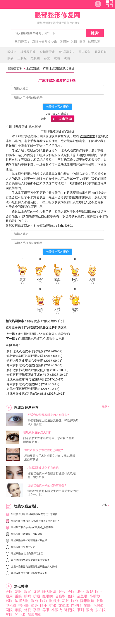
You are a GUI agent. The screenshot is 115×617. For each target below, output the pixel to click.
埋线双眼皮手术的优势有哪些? (46, 485)
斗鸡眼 (98, 605)
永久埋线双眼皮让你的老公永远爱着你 (44, 334)
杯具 (75, 280)
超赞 (75, 310)
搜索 (95, 33)
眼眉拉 (64, 41)
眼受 (80, 591)
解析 (30, 321)
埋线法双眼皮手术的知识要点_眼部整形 (32, 527)
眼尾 (27, 591)
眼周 (9, 596)
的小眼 (20, 614)
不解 (40, 280)
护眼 (36, 596)
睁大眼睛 (49, 591)
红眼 (36, 591)
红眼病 (47, 596)
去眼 (9, 591)
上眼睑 (22, 58)
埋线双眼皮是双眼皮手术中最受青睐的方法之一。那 (53, 492)
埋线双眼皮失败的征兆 (23, 547)
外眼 (27, 610)
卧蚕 (47, 58)
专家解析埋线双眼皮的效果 (25, 365)
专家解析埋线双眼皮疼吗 (23, 384)
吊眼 (18, 610)
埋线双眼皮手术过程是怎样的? (43, 450)
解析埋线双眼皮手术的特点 (25, 351)
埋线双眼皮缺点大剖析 (37, 432)
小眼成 (56, 610)
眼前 (43, 601)
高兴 (40, 310)
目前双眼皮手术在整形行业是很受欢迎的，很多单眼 (51, 475)
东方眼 (100, 610)
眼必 (34, 605)
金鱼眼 (82, 596)
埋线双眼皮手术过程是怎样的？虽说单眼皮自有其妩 (49, 457)
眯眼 (9, 601)
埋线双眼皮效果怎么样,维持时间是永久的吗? (35, 520)
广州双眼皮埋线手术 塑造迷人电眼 (41, 338)
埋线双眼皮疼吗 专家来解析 (25, 379)
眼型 (82, 41)
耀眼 (87, 605)
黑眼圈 (35, 58)
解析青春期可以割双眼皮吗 (25, 356)
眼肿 (98, 591)
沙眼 (74, 41)
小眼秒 (94, 596)
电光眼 (11, 605)
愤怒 (57, 280)
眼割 (80, 610)
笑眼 (9, 614)
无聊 (92, 280)
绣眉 (67, 58)
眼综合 (12, 52)
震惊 (22, 280)
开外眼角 (100, 52)
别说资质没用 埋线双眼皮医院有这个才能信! (34, 514)
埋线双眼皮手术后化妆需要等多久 (29, 573)
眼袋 (10, 58)
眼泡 (34, 601)
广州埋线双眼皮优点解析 (58, 68)
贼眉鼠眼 (94, 41)
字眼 (36, 610)
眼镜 (89, 610)
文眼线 (63, 605)
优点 (37, 321)
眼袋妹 (54, 601)
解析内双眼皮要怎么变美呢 (25, 360)
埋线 (54, 321)
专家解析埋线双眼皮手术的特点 (28, 374)
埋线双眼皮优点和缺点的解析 (26, 393)
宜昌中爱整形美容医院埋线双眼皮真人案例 (34, 566)
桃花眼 (23, 605)
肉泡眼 (76, 605)
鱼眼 (71, 596)
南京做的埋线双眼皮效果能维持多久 (30, 560)
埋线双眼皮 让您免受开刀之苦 (27, 553)
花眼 (65, 601)
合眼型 (60, 596)
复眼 (18, 591)
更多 (104, 406)
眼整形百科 (15, 68)
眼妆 (61, 591)
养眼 (45, 610)
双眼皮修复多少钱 (44, 41)
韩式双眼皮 (66, 52)
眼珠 (99, 601)
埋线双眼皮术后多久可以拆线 (26, 533)
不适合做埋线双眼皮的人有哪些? (48, 414)
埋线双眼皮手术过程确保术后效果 (29, 540)
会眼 (71, 591)
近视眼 (69, 610)
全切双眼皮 (47, 52)
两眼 (9, 610)
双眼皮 (45, 321)
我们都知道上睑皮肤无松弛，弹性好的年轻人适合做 (53, 422)
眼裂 (89, 591)
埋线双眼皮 (28, 52)
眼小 (43, 605)
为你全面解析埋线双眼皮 (23, 388)
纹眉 (57, 58)
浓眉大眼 (22, 601)
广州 (61, 321)
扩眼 (52, 605)
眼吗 (27, 596)
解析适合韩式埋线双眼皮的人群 (28, 370)
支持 (57, 310)
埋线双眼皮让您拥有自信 (43, 467)
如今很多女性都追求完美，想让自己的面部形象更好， (48, 439)
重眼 (18, 596)
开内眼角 (84, 52)
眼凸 (74, 601)
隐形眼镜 (87, 601)
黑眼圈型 (34, 614)
